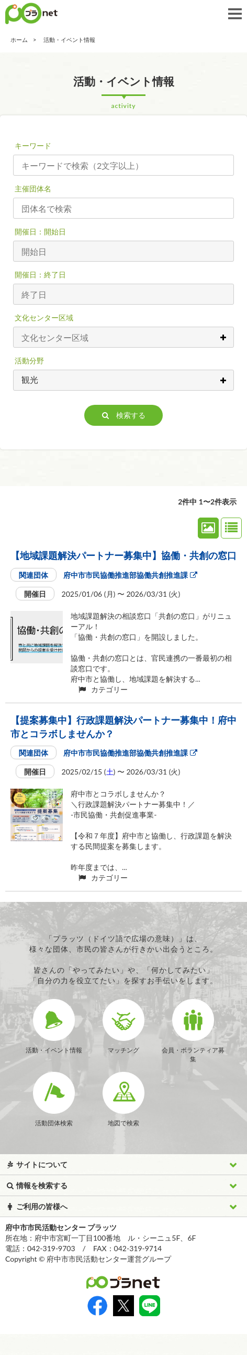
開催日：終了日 (40, 274)
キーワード (33, 145)
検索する (123, 415)
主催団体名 (33, 188)
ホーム (19, 39)
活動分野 (29, 360)
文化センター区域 (44, 317)
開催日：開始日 (40, 231)
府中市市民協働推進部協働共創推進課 (130, 575)
